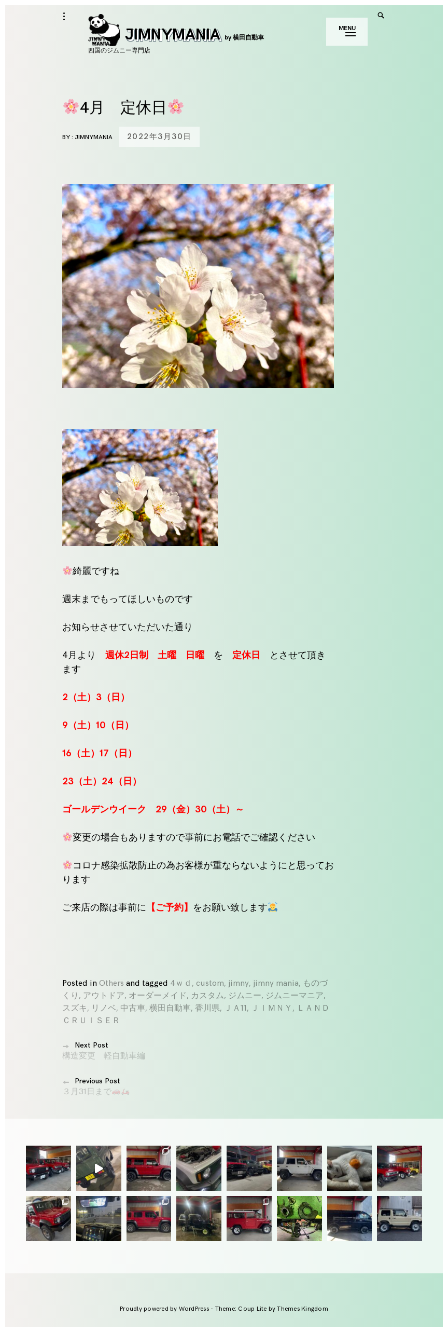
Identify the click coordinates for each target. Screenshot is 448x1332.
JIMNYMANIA (176, 34)
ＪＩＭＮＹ (271, 1008)
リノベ (103, 1008)
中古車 (132, 1008)
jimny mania (276, 983)
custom (210, 983)
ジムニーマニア (294, 996)
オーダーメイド (158, 996)
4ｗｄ (181, 983)
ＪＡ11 (235, 1008)
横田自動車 (170, 1008)
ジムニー (244, 996)
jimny (238, 983)
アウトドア (103, 996)
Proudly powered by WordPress (165, 1309)
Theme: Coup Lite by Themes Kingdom (271, 1309)
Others (111, 983)
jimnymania (94, 137)
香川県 (207, 1008)
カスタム (207, 996)
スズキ (74, 1008)
